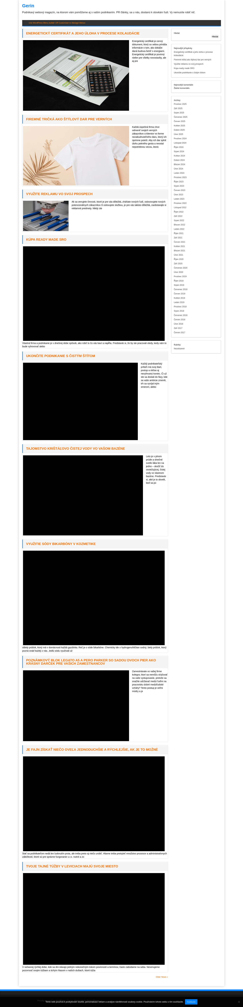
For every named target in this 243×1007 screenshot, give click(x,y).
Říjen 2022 (179, 212)
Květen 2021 (179, 246)
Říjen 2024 (179, 147)
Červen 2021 (179, 242)
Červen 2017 (179, 332)
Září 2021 (178, 238)
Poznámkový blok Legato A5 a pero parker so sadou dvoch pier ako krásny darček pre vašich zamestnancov (91, 661)
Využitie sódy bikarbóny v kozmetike (61, 544)
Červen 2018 (179, 319)
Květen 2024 (179, 156)
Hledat (177, 33)
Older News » (162, 977)
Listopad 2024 (180, 143)
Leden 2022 (179, 229)
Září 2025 (178, 108)
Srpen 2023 (179, 186)
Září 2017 (178, 328)
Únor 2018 (178, 324)
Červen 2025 (179, 121)
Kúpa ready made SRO (46, 239)
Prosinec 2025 (180, 104)
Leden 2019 (179, 302)
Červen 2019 (179, 294)
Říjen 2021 (179, 233)
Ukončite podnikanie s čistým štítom (60, 356)
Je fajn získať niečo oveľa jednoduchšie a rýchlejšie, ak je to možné (92, 749)
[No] (239, 1002)
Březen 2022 (179, 225)
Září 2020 (178, 263)
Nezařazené (179, 348)
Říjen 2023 (179, 182)
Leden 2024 (179, 173)
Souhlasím (191, 1002)
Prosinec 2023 (180, 177)
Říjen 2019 (179, 281)
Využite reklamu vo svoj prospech (59, 194)
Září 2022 (178, 216)
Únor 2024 (178, 169)
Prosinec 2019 (180, 276)
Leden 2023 (179, 199)
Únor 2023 (178, 194)
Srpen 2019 (179, 285)
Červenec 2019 (180, 289)
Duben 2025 (179, 130)
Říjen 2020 (179, 259)
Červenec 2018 (180, 315)
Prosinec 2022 (180, 203)
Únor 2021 (178, 255)
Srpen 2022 (179, 220)
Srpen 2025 (179, 113)
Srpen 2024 (179, 151)
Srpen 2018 (179, 311)
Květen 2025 (179, 125)
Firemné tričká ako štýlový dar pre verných (69, 119)
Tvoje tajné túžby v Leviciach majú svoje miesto (72, 866)
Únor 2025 (178, 134)
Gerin (28, 5)
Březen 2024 (179, 164)
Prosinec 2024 (180, 138)
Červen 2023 (179, 190)
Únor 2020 (178, 272)
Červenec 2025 (180, 117)
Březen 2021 (179, 250)
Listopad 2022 (180, 207)
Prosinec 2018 (180, 306)
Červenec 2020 (180, 268)
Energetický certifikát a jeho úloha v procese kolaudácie (83, 33)
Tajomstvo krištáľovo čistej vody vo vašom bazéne (75, 448)
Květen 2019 (179, 298)
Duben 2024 (179, 160)
